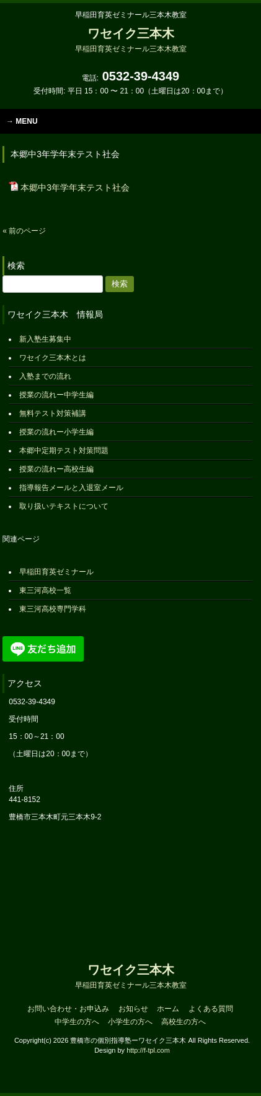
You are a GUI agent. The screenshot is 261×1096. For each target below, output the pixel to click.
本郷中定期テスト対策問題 (63, 450)
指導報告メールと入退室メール (71, 487)
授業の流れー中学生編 (56, 395)
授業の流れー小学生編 (56, 432)
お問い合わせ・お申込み (68, 1008)
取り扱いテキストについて (63, 506)
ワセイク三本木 (131, 40)
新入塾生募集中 (45, 339)
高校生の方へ (183, 1021)
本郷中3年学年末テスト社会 (75, 187)
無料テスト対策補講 (52, 413)
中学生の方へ (77, 1021)
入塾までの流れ (45, 376)
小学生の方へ (130, 1021)
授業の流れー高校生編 (56, 469)
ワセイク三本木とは (52, 357)
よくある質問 (210, 1008)
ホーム (168, 1008)
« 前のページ (24, 231)
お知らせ (133, 1008)
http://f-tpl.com (148, 1050)
